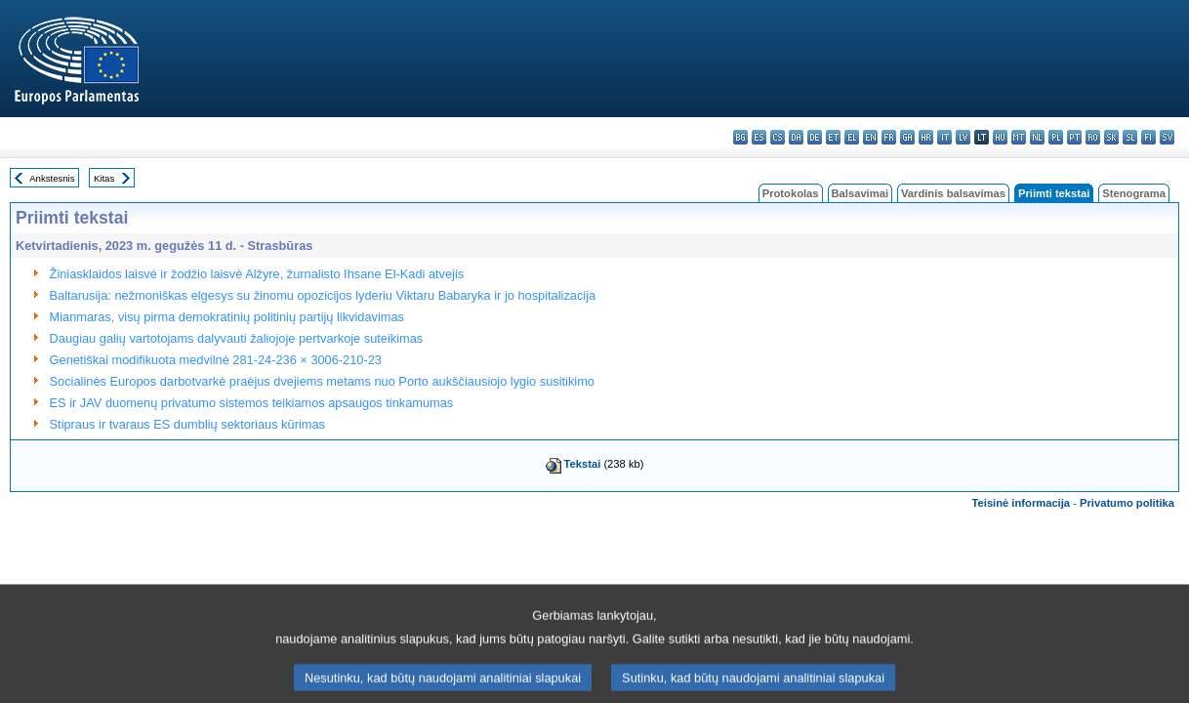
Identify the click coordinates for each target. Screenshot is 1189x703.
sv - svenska (1167, 137)
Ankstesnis (51, 178)
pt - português (1074, 137)
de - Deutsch (814, 137)
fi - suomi (1148, 137)
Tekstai (582, 464)
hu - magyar (1000, 137)
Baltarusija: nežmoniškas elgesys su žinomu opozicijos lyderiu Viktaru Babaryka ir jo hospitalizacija (323, 295)
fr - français (889, 137)
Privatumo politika (1127, 503)
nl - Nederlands (1037, 137)
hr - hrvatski (926, 137)
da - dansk (796, 137)
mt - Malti (1018, 137)
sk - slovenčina (1111, 137)
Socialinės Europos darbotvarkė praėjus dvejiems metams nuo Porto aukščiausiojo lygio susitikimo (322, 381)
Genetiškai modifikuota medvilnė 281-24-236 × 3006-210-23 (216, 359)
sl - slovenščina (1130, 137)
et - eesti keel (833, 137)
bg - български (740, 137)
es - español (759, 137)
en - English (870, 137)
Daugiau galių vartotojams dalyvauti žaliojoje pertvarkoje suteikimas (237, 338)
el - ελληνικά (851, 137)
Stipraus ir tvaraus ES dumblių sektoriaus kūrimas (187, 424)
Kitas (104, 178)
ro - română (1093, 137)
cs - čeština (777, 137)
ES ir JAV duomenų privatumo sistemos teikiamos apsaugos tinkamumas (252, 402)
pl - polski (1055, 137)
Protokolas (790, 193)
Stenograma (1134, 193)
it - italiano (944, 137)
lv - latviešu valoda (963, 137)
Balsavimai (860, 193)
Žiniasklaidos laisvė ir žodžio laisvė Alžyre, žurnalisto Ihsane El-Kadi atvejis (257, 274)
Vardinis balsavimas (953, 193)
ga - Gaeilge (907, 137)
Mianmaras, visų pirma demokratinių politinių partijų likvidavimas (227, 317)
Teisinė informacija (1021, 503)
